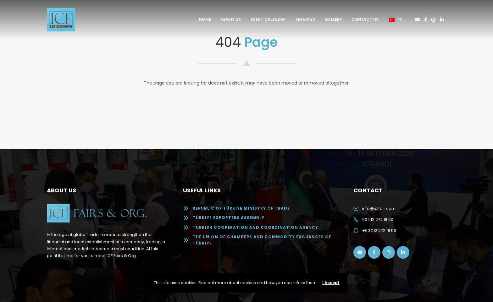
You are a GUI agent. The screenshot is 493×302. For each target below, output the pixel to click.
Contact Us (365, 19)
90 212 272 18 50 (377, 219)
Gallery (333, 19)
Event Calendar (268, 19)
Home (205, 19)
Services (305, 19)
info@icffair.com (379, 208)
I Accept (331, 282)
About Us (230, 19)
